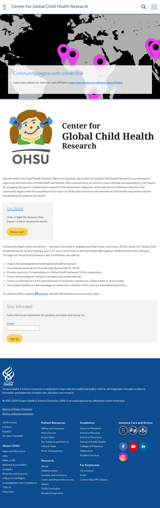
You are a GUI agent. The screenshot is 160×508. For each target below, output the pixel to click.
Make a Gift (8, 460)
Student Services (89, 455)
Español (6, 431)
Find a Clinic (47, 437)
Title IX (6, 487)
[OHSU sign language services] (133, 434)
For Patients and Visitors (55, 441)
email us (43, 293)
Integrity (7, 469)
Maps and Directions (13, 451)
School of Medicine (90, 428)
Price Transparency (52, 450)
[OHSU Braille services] (124, 434)
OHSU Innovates (50, 488)
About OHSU (11, 445)
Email (83, 475)
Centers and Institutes (54, 475)
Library (45, 484)
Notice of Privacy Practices (17, 409)
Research (47, 460)
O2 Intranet (87, 470)
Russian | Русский (12, 435)
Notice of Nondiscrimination (17, 413)
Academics (87, 422)
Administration (49, 470)
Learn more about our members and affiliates (95, 82)
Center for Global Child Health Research (49, 6)
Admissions (86, 450)
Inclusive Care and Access (136, 422)
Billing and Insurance (52, 428)
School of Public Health (93, 441)
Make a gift (17, 231)
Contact (7, 426)
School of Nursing (90, 432)
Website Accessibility (14, 464)
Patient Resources (53, 422)
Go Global (15, 208)
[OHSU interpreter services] (143, 434)
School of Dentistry (91, 437)
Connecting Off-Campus (94, 479)
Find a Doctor (48, 432)
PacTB (52, 268)
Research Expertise (52, 493)
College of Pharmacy (91, 446)
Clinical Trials (48, 446)
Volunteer (8, 491)
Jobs (5, 455)
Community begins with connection (48, 73)
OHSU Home (9, 422)
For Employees (90, 465)
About (44, 466)
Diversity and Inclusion (15, 473)
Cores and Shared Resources (57, 479)
